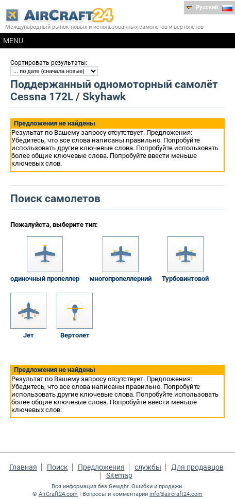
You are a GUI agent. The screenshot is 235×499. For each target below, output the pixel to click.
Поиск (57, 467)
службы (148, 467)
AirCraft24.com (58, 494)
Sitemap (119, 475)
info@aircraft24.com (176, 494)
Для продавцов (197, 467)
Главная (23, 467)
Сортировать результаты (48, 62)
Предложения (101, 467)
